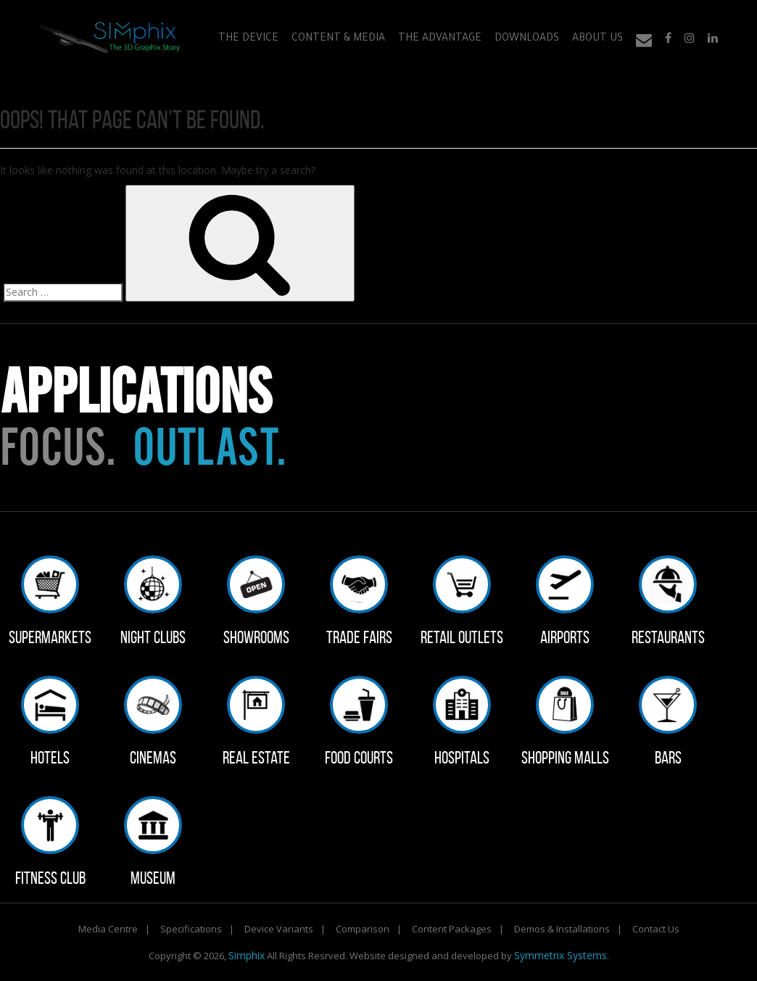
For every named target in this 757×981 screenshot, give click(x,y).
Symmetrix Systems (560, 955)
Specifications (191, 928)
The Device (248, 39)
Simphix (246, 955)
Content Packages (452, 928)
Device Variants (278, 928)
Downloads (527, 39)
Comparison (362, 928)
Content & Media (338, 39)
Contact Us (655, 928)
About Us (597, 39)
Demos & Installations (562, 928)
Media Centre (108, 928)
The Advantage (439, 39)
